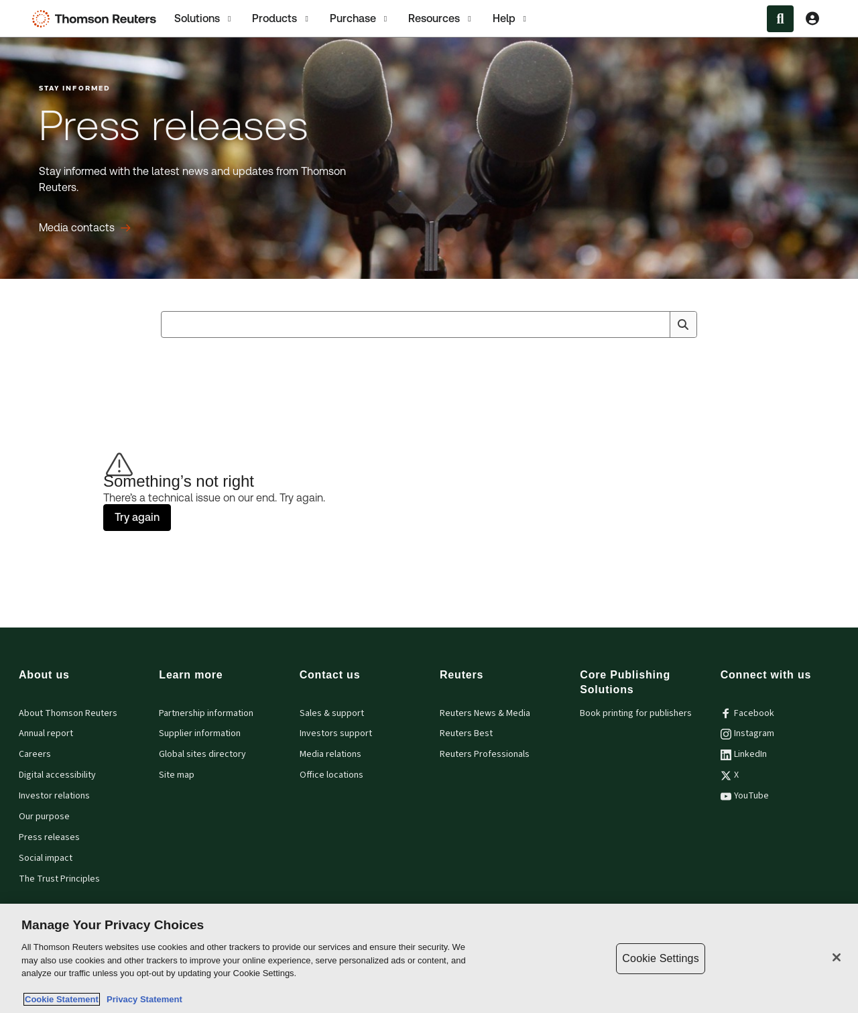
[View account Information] (812, 18)
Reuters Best (466, 733)
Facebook (747, 713)
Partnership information (206, 713)
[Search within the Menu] (780, 18)
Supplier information (200, 733)
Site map (176, 775)
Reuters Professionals (485, 754)
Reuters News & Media (485, 713)
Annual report (46, 733)
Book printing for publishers (636, 713)
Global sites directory (202, 754)
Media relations (330, 754)
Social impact (45, 858)
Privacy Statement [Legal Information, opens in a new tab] (142, 999)
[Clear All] (657, 324)
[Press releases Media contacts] (85, 228)
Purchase (359, 18)
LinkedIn (744, 754)
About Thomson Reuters (68, 713)
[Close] (836, 957)
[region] (429, 958)
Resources (440, 18)
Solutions (203, 18)
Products (281, 18)
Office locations (331, 775)
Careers (35, 754)
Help (511, 18)
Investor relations (54, 796)
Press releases (49, 837)
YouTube (745, 796)
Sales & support (332, 713)
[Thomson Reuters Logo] (97, 18)
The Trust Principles (59, 879)
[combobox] (429, 324)
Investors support (336, 733)
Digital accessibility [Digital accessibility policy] (57, 775)
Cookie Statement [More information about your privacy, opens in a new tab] (62, 999)
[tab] (204, 18)
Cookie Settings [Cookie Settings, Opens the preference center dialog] (660, 958)
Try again (137, 517)
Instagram (747, 733)
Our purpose (44, 817)
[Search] (683, 324)
